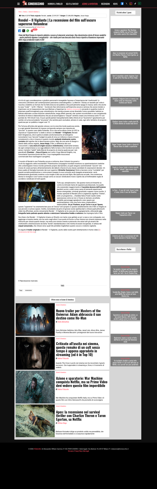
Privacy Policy (78, 451)
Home (20, 12)
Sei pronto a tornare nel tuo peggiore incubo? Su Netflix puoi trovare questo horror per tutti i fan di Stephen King (125, 271)
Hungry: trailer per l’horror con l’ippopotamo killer (125, 214)
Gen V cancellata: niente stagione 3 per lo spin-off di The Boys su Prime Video (125, 76)
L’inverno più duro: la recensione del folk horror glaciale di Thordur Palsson (125, 237)
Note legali (86, 451)
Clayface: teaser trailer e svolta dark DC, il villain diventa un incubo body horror (125, 122)
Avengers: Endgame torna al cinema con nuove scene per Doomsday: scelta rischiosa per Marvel (125, 100)
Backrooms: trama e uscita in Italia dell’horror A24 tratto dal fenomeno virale (125, 339)
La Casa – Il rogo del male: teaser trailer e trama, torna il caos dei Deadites (125, 191)
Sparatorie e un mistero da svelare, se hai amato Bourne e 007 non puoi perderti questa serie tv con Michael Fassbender (125, 318)
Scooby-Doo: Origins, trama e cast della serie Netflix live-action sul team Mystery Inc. (125, 294)
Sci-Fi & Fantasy (72, 3)
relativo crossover (73, 109)
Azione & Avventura (90, 3)
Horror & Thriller (55, 3)
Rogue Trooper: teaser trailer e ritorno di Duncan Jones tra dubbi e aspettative (125, 145)
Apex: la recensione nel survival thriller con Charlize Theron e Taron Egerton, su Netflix (125, 55)
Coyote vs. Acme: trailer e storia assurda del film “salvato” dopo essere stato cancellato (125, 169)
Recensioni (105, 3)
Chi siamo (70, 451)
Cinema (25, 12)
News (115, 3)
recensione (28, 290)
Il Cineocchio (37, 449)
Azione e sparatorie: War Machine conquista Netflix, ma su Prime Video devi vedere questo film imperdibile (125, 32)
